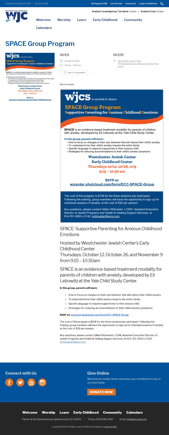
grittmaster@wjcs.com (73, 342)
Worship (63, 20)
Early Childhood (105, 20)
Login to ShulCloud (148, 3)
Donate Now (101, 392)
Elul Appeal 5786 (99, 3)
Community (133, 20)
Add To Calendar (74, 72)
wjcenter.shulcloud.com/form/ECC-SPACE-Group (100, 315)
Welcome (43, 20)
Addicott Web (110, 427)
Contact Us (130, 3)
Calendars (44, 28)
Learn (81, 20)
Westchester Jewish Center (129, 61)
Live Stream (116, 3)
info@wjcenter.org (137, 419)
